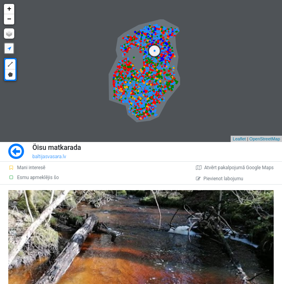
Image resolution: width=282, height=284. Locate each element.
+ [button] (9, 9)
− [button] (9, 19)
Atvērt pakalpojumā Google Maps (235, 167)
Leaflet (239, 138)
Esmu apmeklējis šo (33, 177)
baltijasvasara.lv (49, 156)
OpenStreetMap (264, 138)
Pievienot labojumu (219, 178)
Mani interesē (26, 167)
